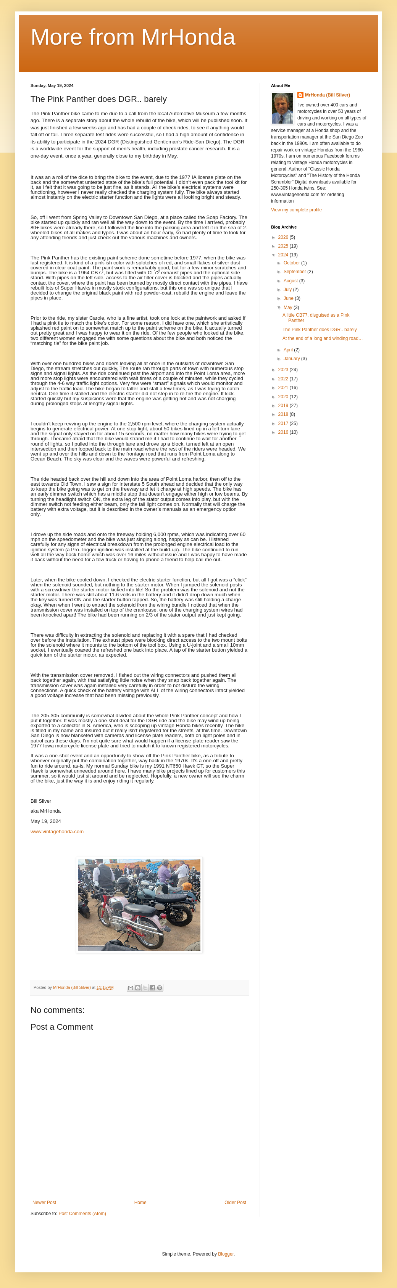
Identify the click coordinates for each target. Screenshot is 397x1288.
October (292, 263)
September (295, 271)
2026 (284, 237)
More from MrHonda (133, 37)
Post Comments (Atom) (82, 1213)
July (288, 289)
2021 (284, 387)
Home (140, 1202)
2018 (284, 414)
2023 (284, 369)
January (292, 358)
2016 (284, 432)
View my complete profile (296, 210)
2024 (284, 255)
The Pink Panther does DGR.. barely (319, 329)
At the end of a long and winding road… (322, 338)
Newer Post (44, 1202)
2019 (284, 405)
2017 (284, 423)
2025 (284, 246)
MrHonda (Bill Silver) (327, 95)
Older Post (235, 1202)
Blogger (226, 1254)
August (291, 280)
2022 (284, 379)
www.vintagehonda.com (57, 831)
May (289, 307)
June (289, 298)
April (289, 350)
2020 (284, 396)
